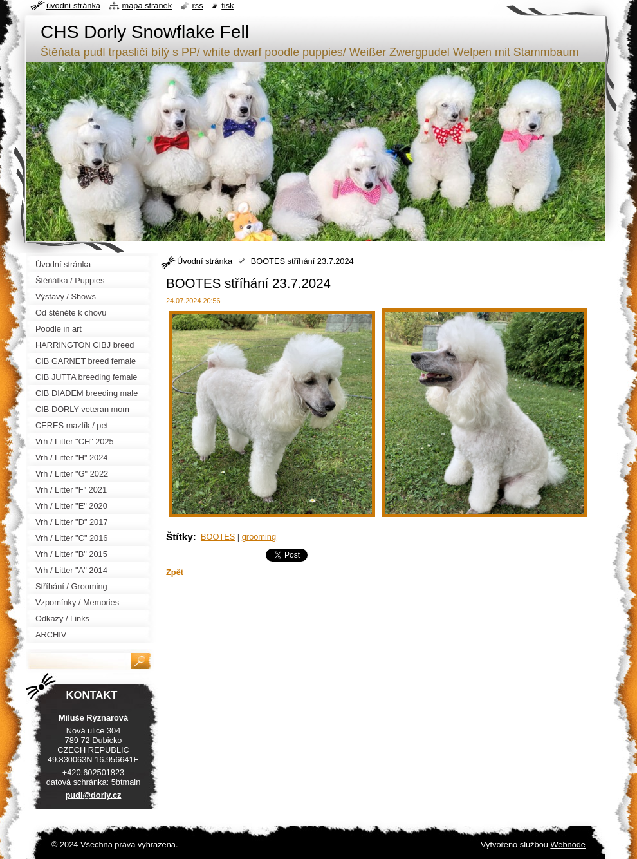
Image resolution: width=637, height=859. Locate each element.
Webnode (568, 844)
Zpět (174, 572)
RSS (197, 5)
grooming (259, 537)
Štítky (179, 536)
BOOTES (218, 537)
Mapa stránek (147, 5)
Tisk (227, 5)
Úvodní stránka (204, 261)
